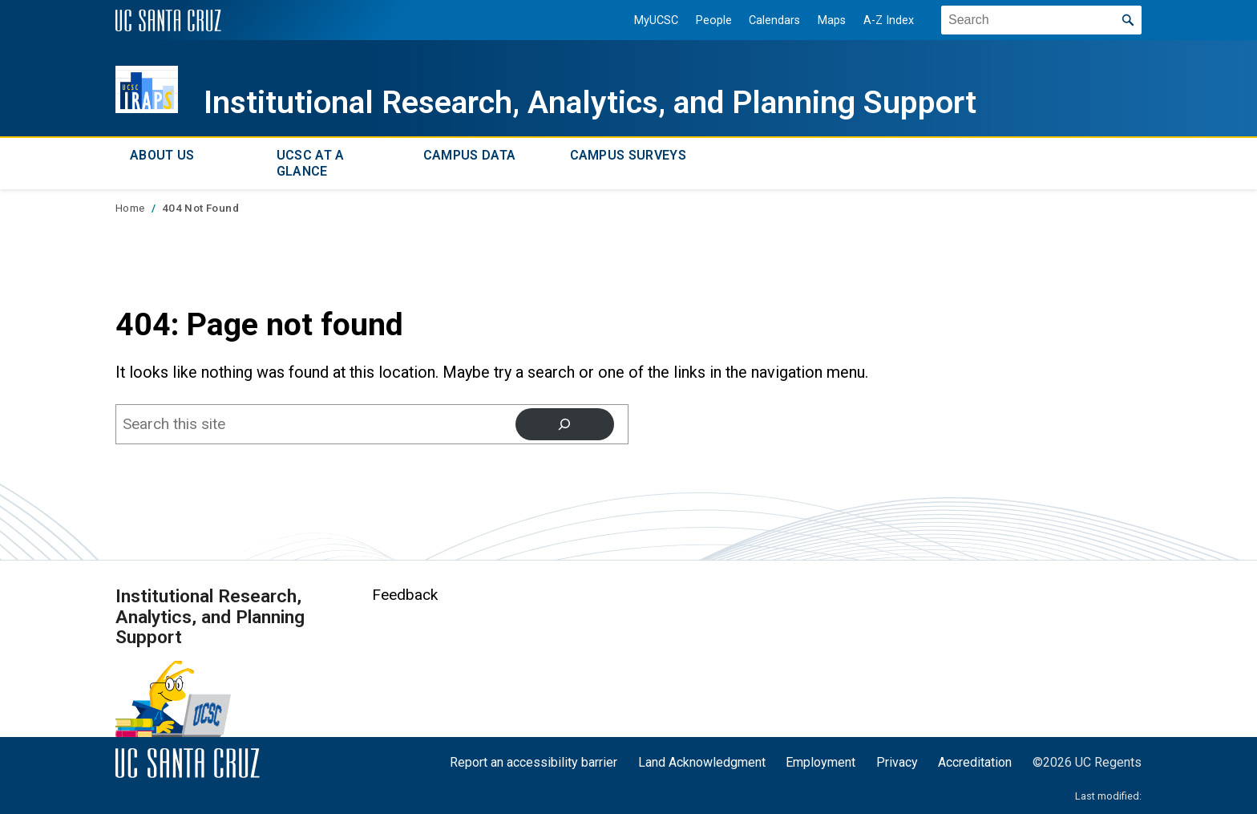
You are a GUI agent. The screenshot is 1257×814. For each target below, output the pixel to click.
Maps (832, 20)
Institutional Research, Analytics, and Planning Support (590, 102)
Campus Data (469, 155)
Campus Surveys (628, 155)
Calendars (774, 20)
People (714, 20)
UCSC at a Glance (311, 163)
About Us (162, 155)
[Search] (565, 424)
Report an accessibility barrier (533, 762)
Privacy (897, 762)
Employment (820, 762)
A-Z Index (888, 20)
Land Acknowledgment (702, 762)
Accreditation (975, 762)
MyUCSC (656, 20)
